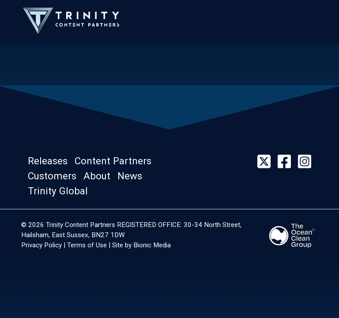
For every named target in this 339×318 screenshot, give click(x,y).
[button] (50, 161)
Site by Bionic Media (141, 245)
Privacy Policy (41, 245)
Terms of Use (87, 245)
